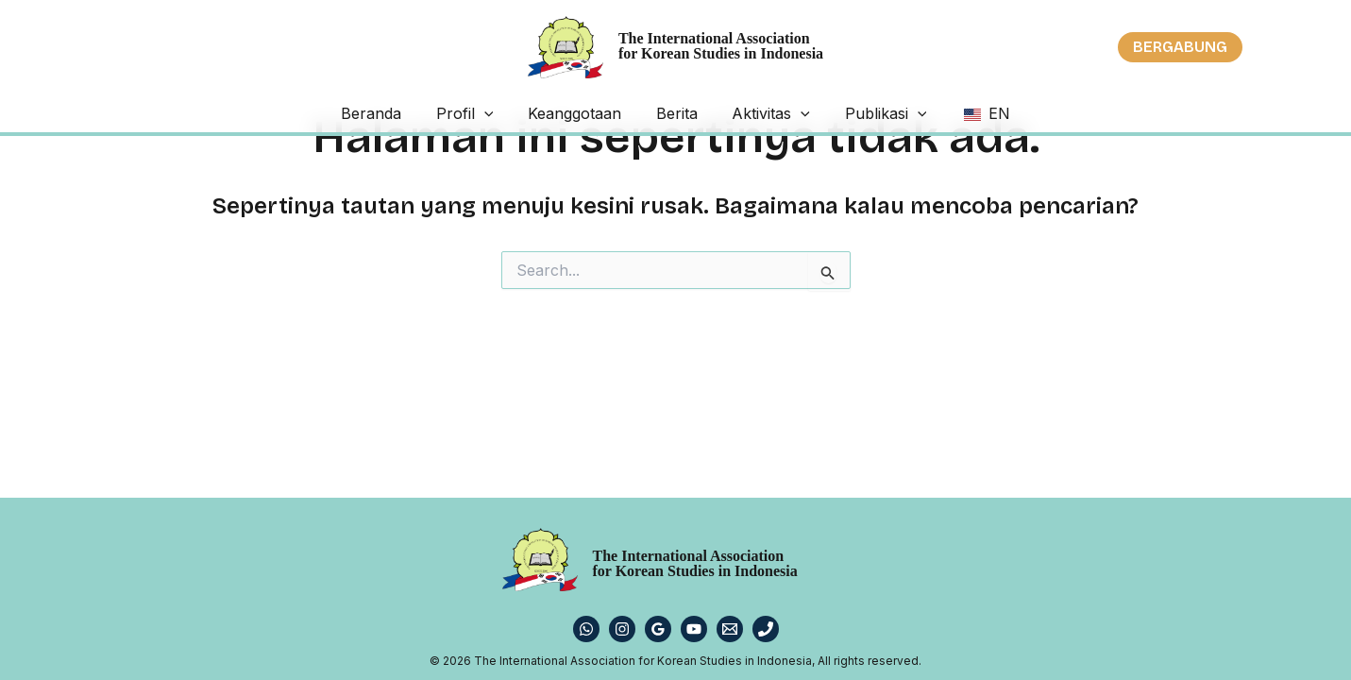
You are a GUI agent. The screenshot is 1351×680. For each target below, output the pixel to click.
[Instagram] (622, 629)
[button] (1180, 47)
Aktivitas (756, 113)
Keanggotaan (590, 113)
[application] (515, 113)
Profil (496, 113)
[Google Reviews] (658, 629)
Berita (677, 113)
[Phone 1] (765, 629)
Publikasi (854, 113)
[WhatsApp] (586, 629)
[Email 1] (730, 629)
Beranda (418, 113)
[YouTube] (694, 629)
